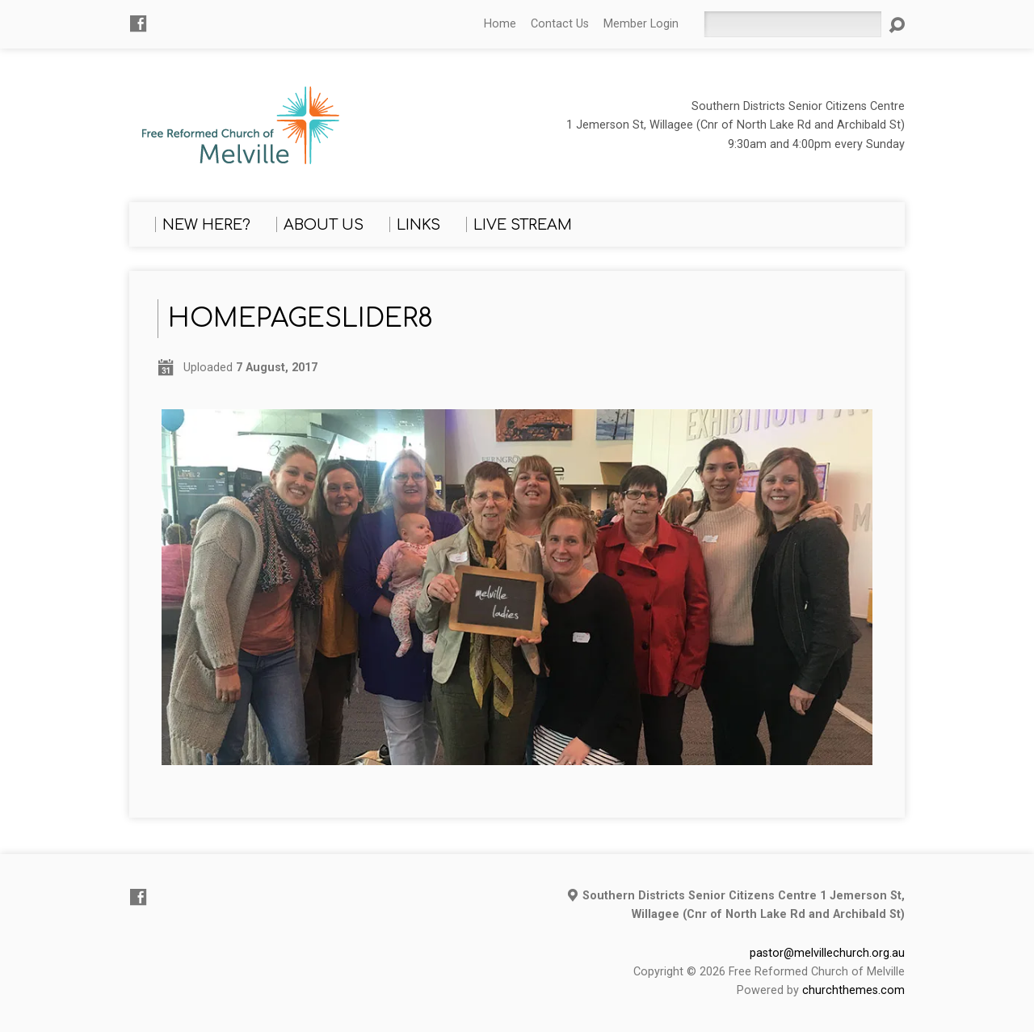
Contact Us (560, 24)
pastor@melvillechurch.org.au (827, 953)
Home (500, 24)
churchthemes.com (853, 990)
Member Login (641, 24)
